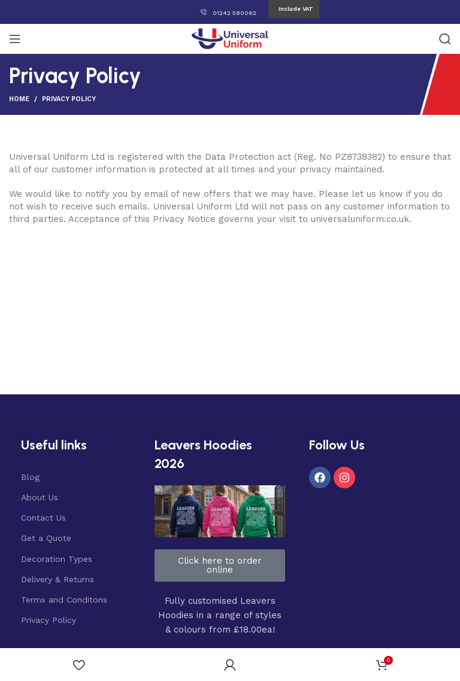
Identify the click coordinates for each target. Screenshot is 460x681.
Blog (30, 477)
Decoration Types (56, 559)
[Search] (445, 39)
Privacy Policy (48, 620)
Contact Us (43, 517)
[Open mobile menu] (15, 39)
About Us (39, 497)
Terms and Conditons (64, 599)
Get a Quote (46, 538)
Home (19, 99)
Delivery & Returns (57, 579)
